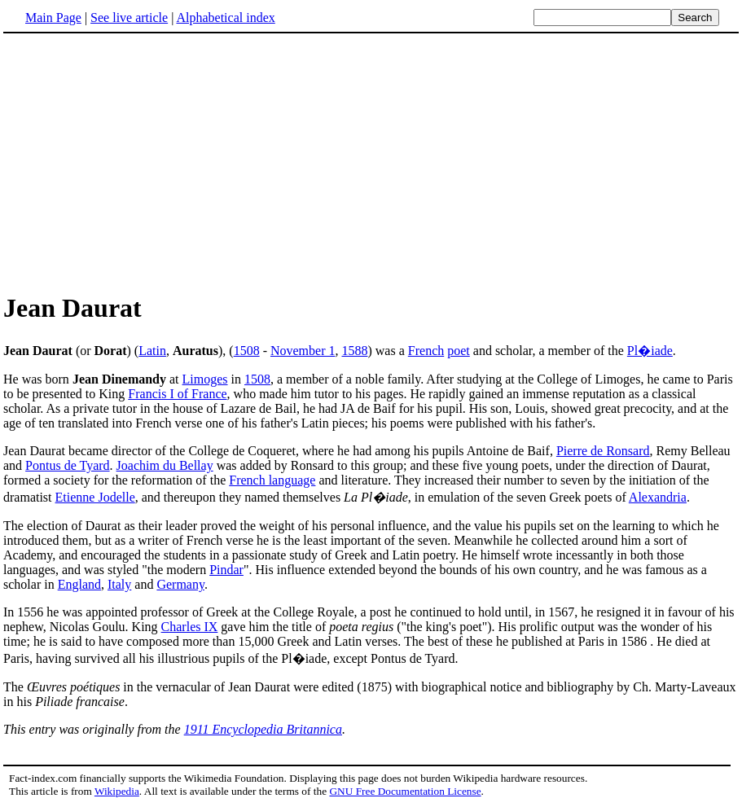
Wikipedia (116, 791)
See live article (129, 17)
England (79, 584)
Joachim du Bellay (164, 465)
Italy (119, 584)
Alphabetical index (225, 17)
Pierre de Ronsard (603, 451)
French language (272, 480)
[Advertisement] (140, 162)
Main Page (53, 17)
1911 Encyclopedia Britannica (263, 729)
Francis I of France (177, 394)
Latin (152, 350)
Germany (180, 584)
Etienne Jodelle (95, 497)
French (426, 350)
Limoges (205, 379)
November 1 (303, 350)
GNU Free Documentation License (405, 791)
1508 (247, 350)
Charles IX (189, 627)
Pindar (226, 570)
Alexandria (658, 497)
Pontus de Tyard (67, 465)
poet (458, 350)
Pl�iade (650, 350)
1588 (354, 350)
